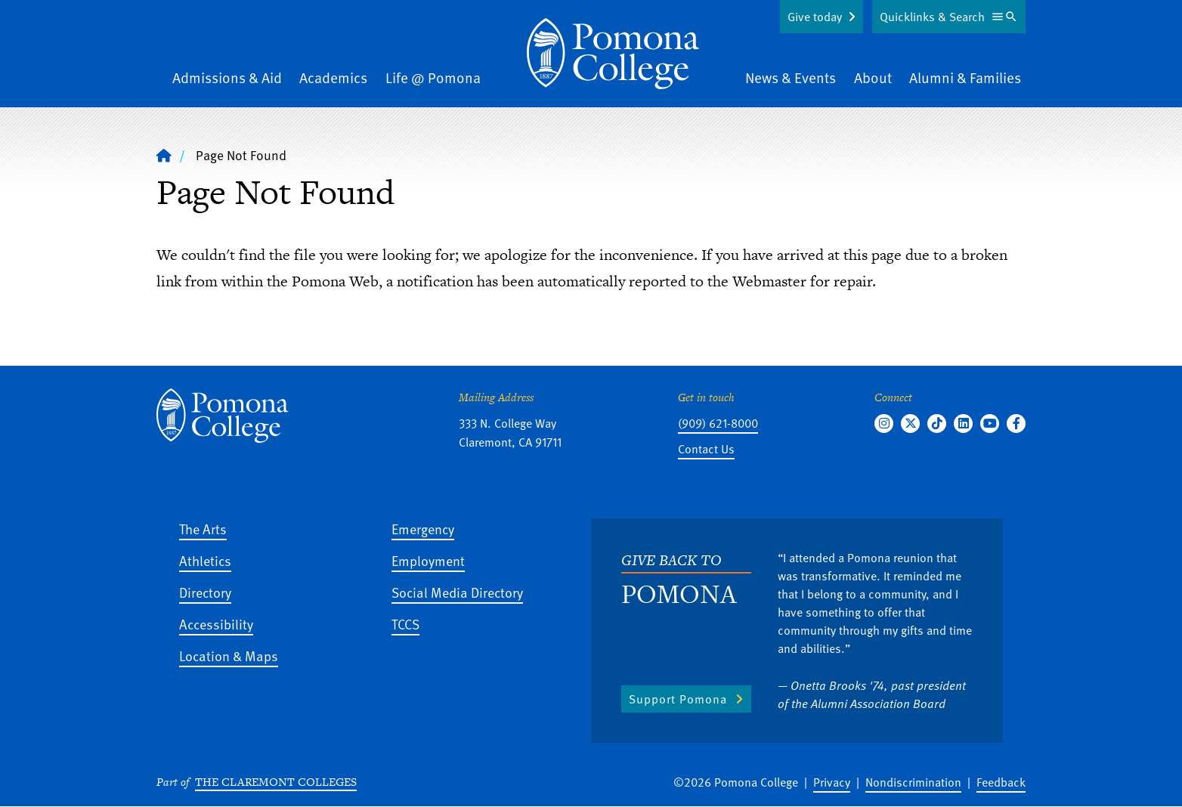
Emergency (422, 528)
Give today (814, 17)
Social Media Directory (457, 592)
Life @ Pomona (433, 77)
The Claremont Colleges (276, 782)
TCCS (405, 624)
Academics (333, 77)
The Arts (203, 528)
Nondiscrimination (913, 782)
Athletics (205, 560)
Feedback (1001, 782)
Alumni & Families (965, 77)
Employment (428, 560)
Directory (205, 592)
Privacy (831, 782)
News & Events (790, 77)
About (873, 77)
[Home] (164, 155)
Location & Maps (228, 655)
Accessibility (216, 624)
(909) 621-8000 (718, 423)
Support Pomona (678, 699)
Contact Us (706, 449)
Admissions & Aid (227, 77)
